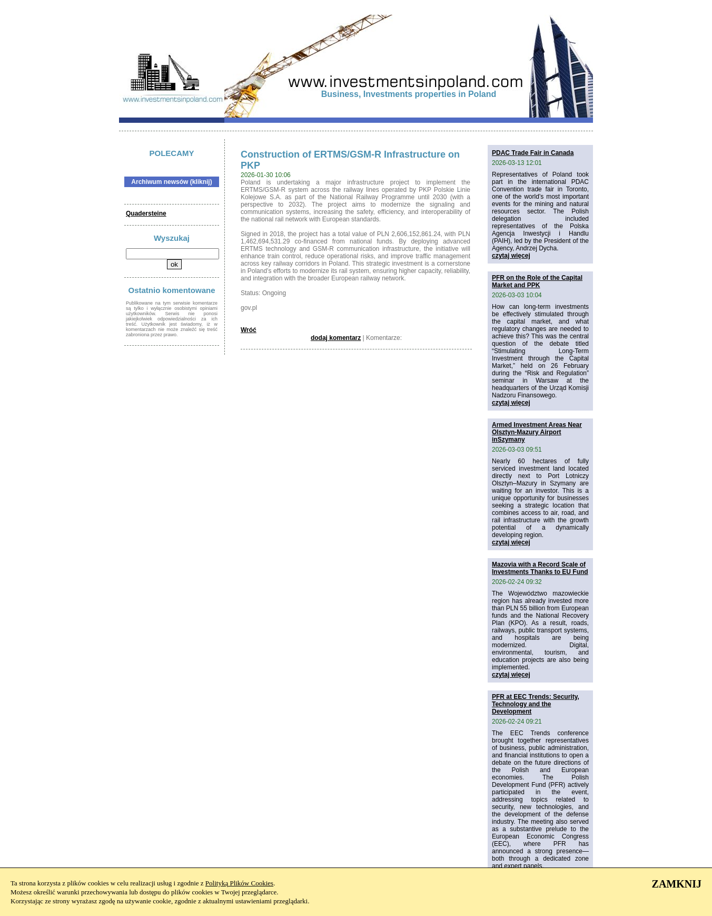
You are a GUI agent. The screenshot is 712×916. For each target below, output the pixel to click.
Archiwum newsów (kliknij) (171, 182)
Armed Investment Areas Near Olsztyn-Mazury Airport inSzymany (537, 432)
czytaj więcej (511, 255)
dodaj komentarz (336, 338)
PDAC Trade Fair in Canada (532, 153)
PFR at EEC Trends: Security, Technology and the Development (535, 704)
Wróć (248, 330)
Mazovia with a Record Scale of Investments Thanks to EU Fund (540, 568)
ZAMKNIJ (676, 884)
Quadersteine (146, 213)
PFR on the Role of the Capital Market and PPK (537, 281)
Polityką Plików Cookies (239, 883)
